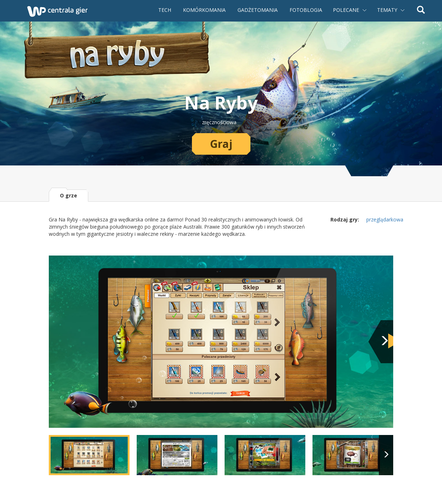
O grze (68, 195)
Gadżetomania (258, 9)
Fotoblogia (306, 9)
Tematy (387, 9)
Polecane (346, 9)
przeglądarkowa (384, 219)
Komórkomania (204, 9)
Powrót (7, 11)
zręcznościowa (219, 122)
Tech (164, 9)
